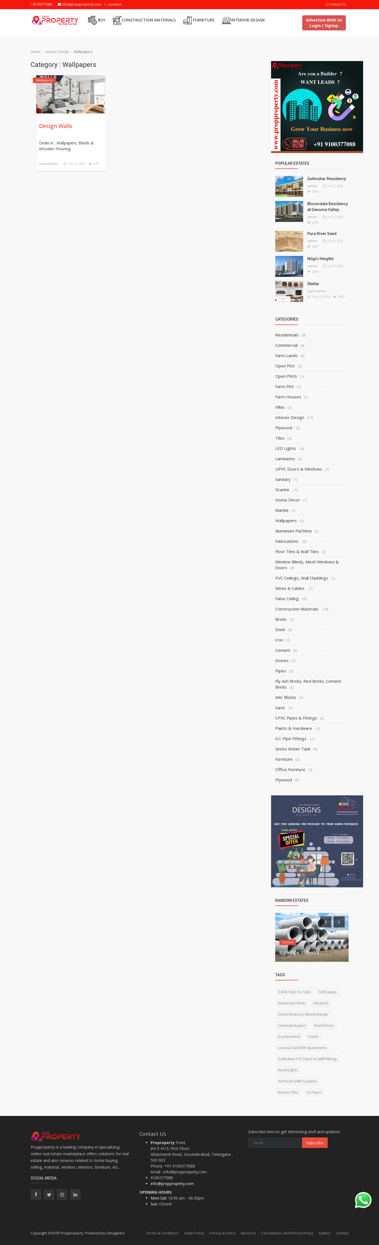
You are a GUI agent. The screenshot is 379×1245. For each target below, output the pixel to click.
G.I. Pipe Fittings (291, 738)
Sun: (154, 1204)
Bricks (281, 619)
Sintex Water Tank (292, 749)
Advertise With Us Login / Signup (324, 22)
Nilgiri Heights (320, 258)
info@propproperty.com (79, 4)
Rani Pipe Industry (299, 952)
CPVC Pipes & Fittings (296, 718)
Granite (283, 489)
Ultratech (321, 1003)
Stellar (313, 284)
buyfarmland (289, 1036)
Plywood (284, 427)
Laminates (285, 458)
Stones (282, 660)
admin (312, 186)
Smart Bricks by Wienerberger (303, 1014)
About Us (248, 1233)
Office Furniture (290, 769)
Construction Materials (144, 20)
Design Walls (55, 126)
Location (115, 4)
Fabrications (287, 541)
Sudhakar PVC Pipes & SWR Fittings (307, 1058)
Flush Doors (324, 1025)
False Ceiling (287, 598)
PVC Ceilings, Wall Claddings (301, 578)
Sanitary (283, 479)
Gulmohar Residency (326, 178)
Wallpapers (286, 520)
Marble (282, 510)
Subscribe (315, 1142)
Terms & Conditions (162, 1233)
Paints (313, 1036)
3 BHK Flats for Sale (294, 991)
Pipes (280, 671)
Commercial (286, 345)
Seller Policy (194, 1233)
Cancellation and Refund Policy (287, 1233)
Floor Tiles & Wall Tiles (297, 551)
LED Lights (286, 448)
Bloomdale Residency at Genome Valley (327, 207)
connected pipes (292, 1025)
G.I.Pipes (313, 1092)
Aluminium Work (291, 1003)
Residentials (287, 335)
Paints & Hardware (294, 728)
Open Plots (286, 376)
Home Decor (287, 500)
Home (35, 51)
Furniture (199, 20)
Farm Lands (286, 355)
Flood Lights (288, 1069)
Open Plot (285, 366)
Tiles (279, 438)
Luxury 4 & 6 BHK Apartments (302, 1047)
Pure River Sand (322, 233)
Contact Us (336, 4)
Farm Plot (284, 386)
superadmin (48, 163)
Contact (342, 1233)
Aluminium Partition (293, 531)
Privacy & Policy (222, 1233)
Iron (279, 640)
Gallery (324, 1233)
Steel (280, 629)
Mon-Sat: (159, 1198)
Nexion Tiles (288, 1092)
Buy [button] (96, 20)
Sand (280, 707)
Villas (280, 407)
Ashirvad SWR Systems (297, 1081)
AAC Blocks (285, 697)
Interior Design (243, 20)
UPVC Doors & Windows (298, 469)
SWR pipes (327, 991)
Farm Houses (288, 396)
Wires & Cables (290, 588)
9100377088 (41, 4)
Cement (282, 650)
